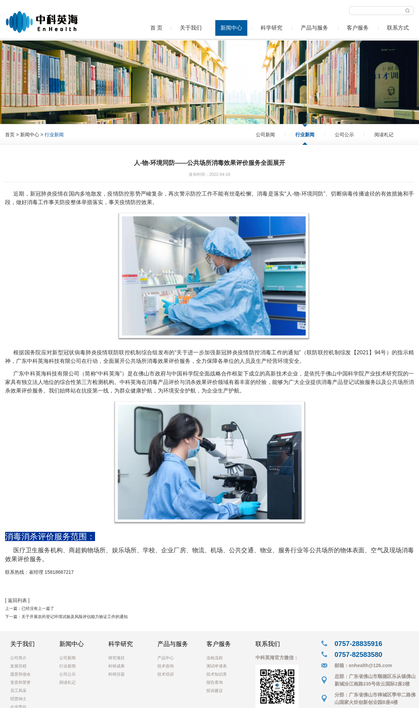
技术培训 (165, 674)
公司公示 (344, 134)
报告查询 (214, 682)
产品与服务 (314, 28)
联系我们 (267, 644)
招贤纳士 (18, 698)
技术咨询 (165, 666)
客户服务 (358, 28)
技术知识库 (216, 674)
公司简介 (18, 658)
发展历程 (18, 666)
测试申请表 (216, 666)
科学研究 (271, 28)
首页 (10, 134)
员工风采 (18, 690)
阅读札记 (383, 134)
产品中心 (165, 658)
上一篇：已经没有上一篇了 (29, 608)
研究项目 (116, 658)
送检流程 (214, 658)
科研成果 (116, 666)
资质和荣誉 (20, 682)
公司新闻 (265, 134)
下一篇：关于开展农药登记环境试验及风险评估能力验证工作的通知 (66, 616)
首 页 (156, 28)
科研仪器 (116, 674)
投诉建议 (214, 690)
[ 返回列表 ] (17, 600)
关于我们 (191, 28)
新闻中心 (231, 28)
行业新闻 (304, 134)
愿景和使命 (20, 674)
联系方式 (398, 28)
